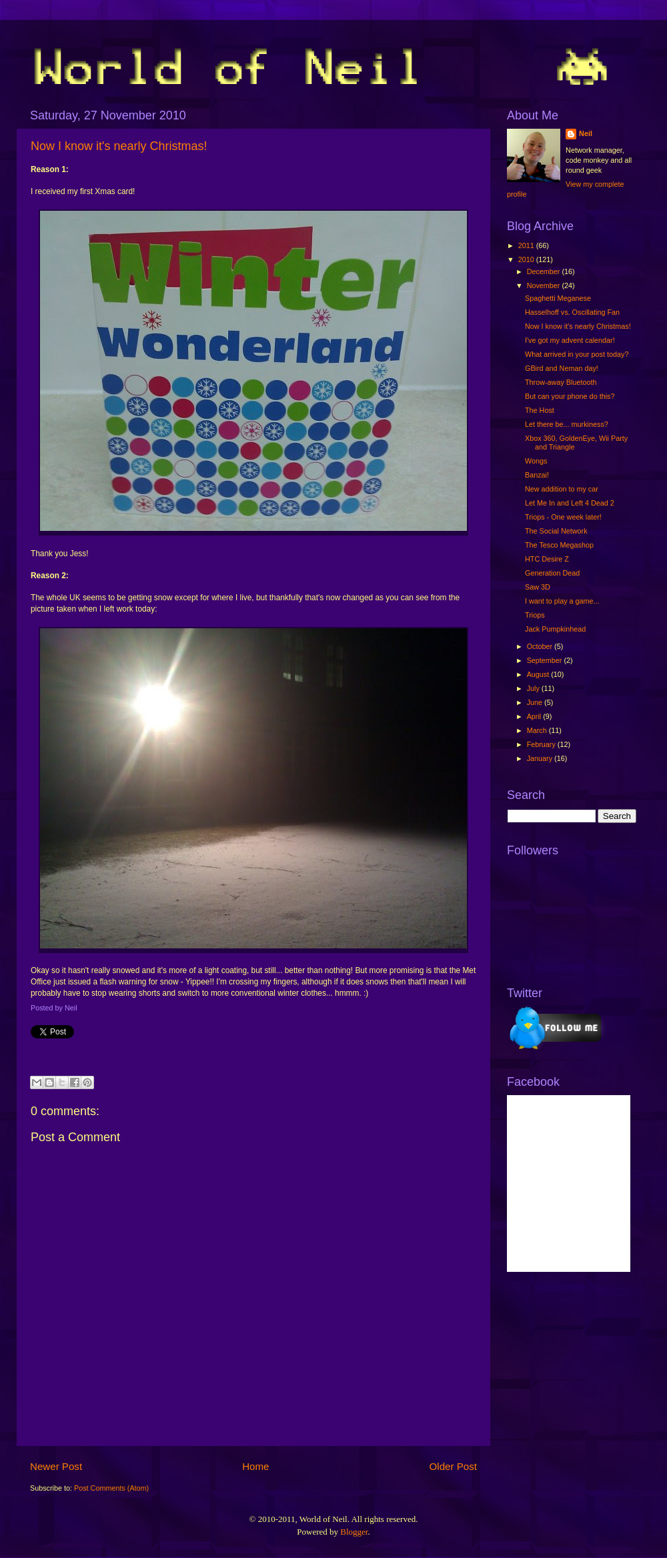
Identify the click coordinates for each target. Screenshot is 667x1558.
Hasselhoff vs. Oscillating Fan (572, 312)
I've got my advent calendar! (570, 340)
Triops (535, 615)
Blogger (354, 1532)
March (538, 730)
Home (255, 1466)
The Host (539, 410)
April (535, 716)
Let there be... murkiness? (566, 424)
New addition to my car (561, 489)
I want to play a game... (562, 601)
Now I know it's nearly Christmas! (119, 146)
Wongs (536, 461)
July (534, 688)
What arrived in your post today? (576, 354)
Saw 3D (537, 587)
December (544, 271)
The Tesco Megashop (559, 545)
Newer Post (56, 1466)
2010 (527, 259)
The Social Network (556, 531)
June (535, 702)
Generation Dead (552, 573)
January (540, 758)
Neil (585, 133)
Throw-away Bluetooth (560, 382)
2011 (527, 245)
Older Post (453, 1466)
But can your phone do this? (569, 396)
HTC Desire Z (547, 559)
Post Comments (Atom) (111, 1488)
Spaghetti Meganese (558, 298)
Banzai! (537, 475)
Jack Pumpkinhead (555, 629)
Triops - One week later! (563, 517)
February (542, 744)
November (544, 285)
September (545, 660)
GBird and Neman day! (561, 368)
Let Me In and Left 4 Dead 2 (569, 503)
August (539, 674)
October (540, 646)
